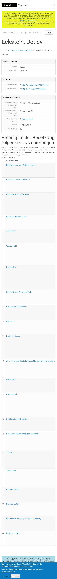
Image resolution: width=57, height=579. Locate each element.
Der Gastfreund (12, 489)
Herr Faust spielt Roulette (16, 419)
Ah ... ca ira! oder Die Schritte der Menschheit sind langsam (30, 361)
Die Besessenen (13, 533)
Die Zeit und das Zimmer (16, 307)
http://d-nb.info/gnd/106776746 (35, 85)
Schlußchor (11, 231)
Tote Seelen (11, 471)
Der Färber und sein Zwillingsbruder (21, 165)
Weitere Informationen (8, 573)
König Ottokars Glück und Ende (19, 292)
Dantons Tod (11, 394)
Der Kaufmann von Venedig (17, 194)
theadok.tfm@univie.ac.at (28, 20)
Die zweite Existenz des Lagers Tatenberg (23, 519)
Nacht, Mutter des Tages (16, 217)
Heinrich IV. (11, 321)
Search (48, 32)
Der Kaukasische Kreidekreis (18, 180)
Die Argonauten (12, 504)
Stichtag (9, 452)
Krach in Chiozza (13, 336)
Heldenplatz (11, 267)
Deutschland (27, 119)
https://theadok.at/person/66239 (21, 50)
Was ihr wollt (11, 246)
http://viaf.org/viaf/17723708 (34, 89)
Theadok (23, 5)
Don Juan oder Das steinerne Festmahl (22, 434)
